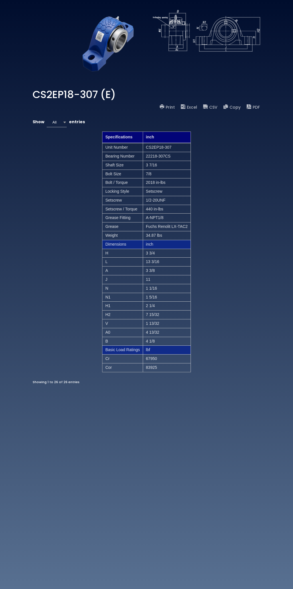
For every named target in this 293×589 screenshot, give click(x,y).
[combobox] (57, 122)
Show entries (59, 122)
